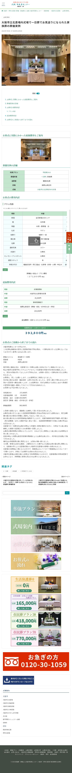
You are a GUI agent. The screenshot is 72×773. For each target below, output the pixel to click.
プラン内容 (11, 111)
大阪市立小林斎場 (8, 709)
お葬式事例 (6, 17)
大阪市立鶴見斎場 (8, 706)
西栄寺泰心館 (7, 729)
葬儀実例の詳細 (12, 103)
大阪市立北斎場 (8, 700)
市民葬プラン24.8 (27, 471)
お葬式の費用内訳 (13, 107)
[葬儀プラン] (69, 213)
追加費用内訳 (11, 116)
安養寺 (5, 722)
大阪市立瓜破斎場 (8, 703)
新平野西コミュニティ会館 (11, 719)
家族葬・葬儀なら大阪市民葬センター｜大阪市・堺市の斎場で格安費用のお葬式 (38, 761)
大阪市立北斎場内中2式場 (46, 189)
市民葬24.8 (47, 172)
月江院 (5, 716)
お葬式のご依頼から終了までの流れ (20, 120)
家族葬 (15, 471)
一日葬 (43, 176)
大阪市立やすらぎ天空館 (10, 713)
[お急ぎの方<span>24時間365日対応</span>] (69, 202)
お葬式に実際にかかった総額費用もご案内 (22, 99)
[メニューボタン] (3, 4)
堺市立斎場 (6, 733)
